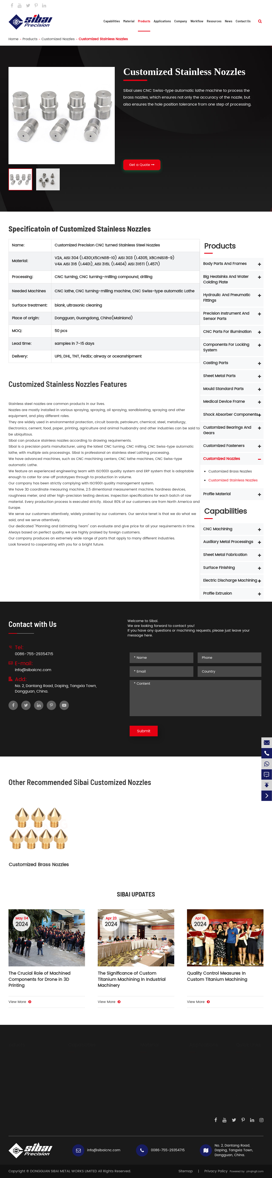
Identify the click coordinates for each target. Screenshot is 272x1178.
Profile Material (217, 494)
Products (144, 21)
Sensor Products (198, 1069)
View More (19, 1002)
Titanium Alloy (148, 1083)
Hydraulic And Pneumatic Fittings (226, 298)
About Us (239, 1062)
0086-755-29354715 (215, 5)
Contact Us (253, 5)
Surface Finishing (219, 568)
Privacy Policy (216, 1171)
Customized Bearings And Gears (227, 430)
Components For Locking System (226, 347)
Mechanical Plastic (152, 1090)
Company (180, 21)
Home (13, 39)
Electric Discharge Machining (230, 580)
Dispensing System (201, 1104)
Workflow (196, 21)
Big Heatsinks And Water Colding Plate (226, 279)
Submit (143, 731)
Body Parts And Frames (224, 264)
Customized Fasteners (223, 446)
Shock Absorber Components (230, 415)
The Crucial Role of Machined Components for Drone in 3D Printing (39, 980)
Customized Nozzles (58, 39)
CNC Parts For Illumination (227, 332)
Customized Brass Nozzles (230, 471)
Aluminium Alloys (150, 1062)
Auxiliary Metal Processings (228, 542)
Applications (162, 21)
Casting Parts (215, 363)
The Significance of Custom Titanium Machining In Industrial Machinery (132, 980)
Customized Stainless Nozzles (103, 39)
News (228, 21)
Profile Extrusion (217, 593)
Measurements (197, 1097)
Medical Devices (199, 1083)
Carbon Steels (148, 1076)
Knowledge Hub (245, 1095)
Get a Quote (141, 165)
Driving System (197, 1062)
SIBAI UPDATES (136, 894)
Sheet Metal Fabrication (225, 555)
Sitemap (185, 1171)
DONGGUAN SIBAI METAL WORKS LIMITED (63, 1171)
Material (129, 21)
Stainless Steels (149, 1069)
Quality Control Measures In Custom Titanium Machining (217, 977)
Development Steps (243, 1072)
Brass (140, 1097)
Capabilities (111, 21)
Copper (142, 1104)
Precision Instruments (203, 1090)
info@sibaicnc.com (166, 5)
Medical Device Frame (224, 402)
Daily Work (240, 1088)
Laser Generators (199, 1076)
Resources (214, 21)
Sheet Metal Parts (219, 376)
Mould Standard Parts (223, 389)
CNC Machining (217, 529)
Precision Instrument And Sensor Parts (226, 316)
